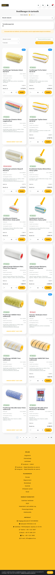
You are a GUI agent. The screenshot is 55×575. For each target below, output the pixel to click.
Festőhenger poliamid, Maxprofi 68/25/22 (13, 169)
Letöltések (27, 461)
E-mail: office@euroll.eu (27, 538)
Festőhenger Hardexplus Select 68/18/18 (13, 70)
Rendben (50, 572)
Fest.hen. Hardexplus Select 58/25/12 (38, 315)
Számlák (27, 486)
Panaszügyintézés (27, 509)
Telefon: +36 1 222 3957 (27, 529)
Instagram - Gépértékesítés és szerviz (27, 469)
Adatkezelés (27, 512)
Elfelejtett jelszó (27, 489)
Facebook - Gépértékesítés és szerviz (27, 467)
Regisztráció (27, 480)
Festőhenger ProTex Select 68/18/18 (37, 70)
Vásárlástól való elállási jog (27, 506)
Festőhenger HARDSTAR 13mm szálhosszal (39, 359)
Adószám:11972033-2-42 (27, 524)
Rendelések (27, 483)
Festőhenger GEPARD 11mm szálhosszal (12, 359)
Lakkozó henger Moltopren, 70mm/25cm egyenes (38, 267)
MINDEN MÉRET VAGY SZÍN (14, 142)
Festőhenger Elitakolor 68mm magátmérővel (12, 120)
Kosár (27, 491)
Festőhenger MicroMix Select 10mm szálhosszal (14, 408)
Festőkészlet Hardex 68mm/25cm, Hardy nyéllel (40, 169)
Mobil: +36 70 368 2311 (28, 532)
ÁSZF (27, 503)
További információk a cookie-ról (28, 573)
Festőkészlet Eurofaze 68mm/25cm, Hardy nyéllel (37, 219)
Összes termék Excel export (44, 39)
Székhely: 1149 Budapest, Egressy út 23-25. (27, 526)
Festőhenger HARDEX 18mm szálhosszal (12, 315)
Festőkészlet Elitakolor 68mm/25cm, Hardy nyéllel (11, 219)
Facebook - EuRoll (27, 464)
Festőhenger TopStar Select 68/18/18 (38, 120)
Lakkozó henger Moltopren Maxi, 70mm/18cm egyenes (13, 267)
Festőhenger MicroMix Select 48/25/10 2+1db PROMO (38, 408)
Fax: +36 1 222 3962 (27, 535)
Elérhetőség (27, 458)
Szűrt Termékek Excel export (44, 42)
